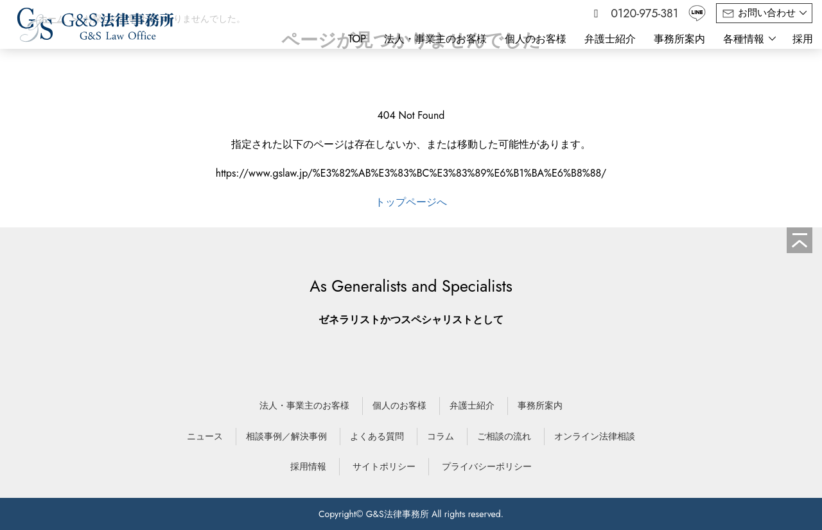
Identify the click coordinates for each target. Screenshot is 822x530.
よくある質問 (377, 436)
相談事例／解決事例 (286, 436)
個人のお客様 (535, 38)
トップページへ (411, 202)
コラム (440, 436)
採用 (802, 38)
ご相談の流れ (504, 436)
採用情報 (308, 466)
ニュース (205, 436)
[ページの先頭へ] (799, 240)
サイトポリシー (384, 466)
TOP (357, 38)
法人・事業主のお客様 (435, 38)
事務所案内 (679, 38)
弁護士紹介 (610, 38)
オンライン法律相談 (594, 436)
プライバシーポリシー (487, 466)
